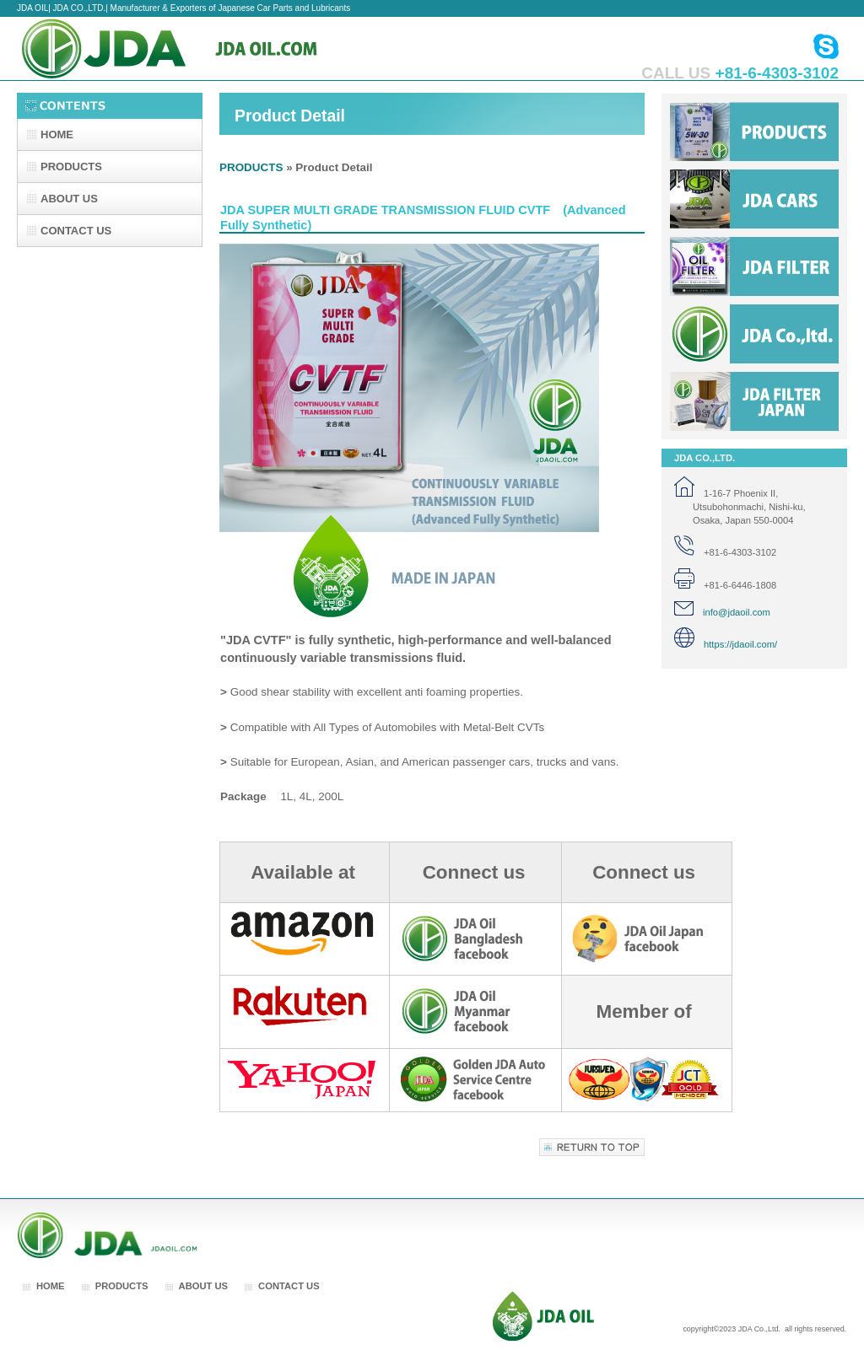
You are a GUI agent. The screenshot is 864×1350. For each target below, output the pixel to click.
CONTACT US (289, 1286)
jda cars (754, 199)
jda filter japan (754, 401)
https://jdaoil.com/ (725, 644)
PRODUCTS (251, 167)
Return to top (592, 1147)
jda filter (754, 266)
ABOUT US (203, 1286)
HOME (50, 1286)
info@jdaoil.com (722, 612)
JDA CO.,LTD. (185, 48)
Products (754, 131)
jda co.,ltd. (754, 333)
